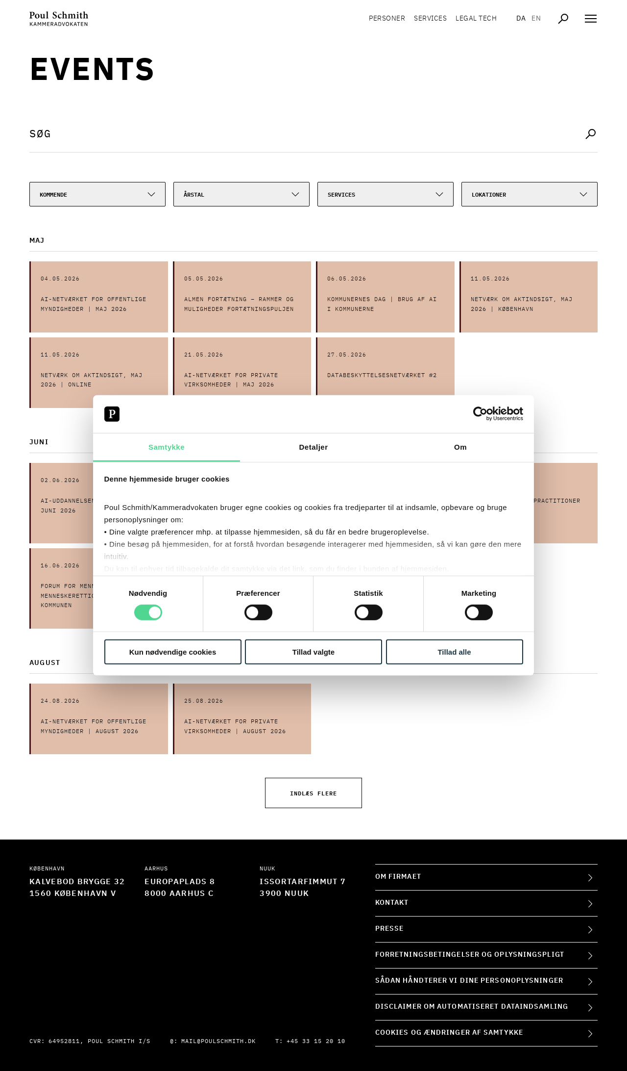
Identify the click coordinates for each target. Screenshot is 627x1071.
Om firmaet (398, 876)
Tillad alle (454, 651)
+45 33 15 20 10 (316, 1042)
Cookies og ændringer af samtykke (449, 1032)
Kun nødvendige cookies (173, 651)
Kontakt (392, 902)
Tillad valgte (313, 651)
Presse (389, 928)
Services (430, 19)
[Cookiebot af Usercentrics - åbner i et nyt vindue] (480, 414)
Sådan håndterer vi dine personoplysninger (469, 980)
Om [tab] (460, 447)
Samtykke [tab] (166, 447)
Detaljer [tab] (313, 447)
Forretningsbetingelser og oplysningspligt (469, 954)
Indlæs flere (313, 792)
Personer (387, 19)
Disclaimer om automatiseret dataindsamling (471, 1006)
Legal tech (476, 19)
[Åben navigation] (591, 19)
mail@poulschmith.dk (218, 1042)
